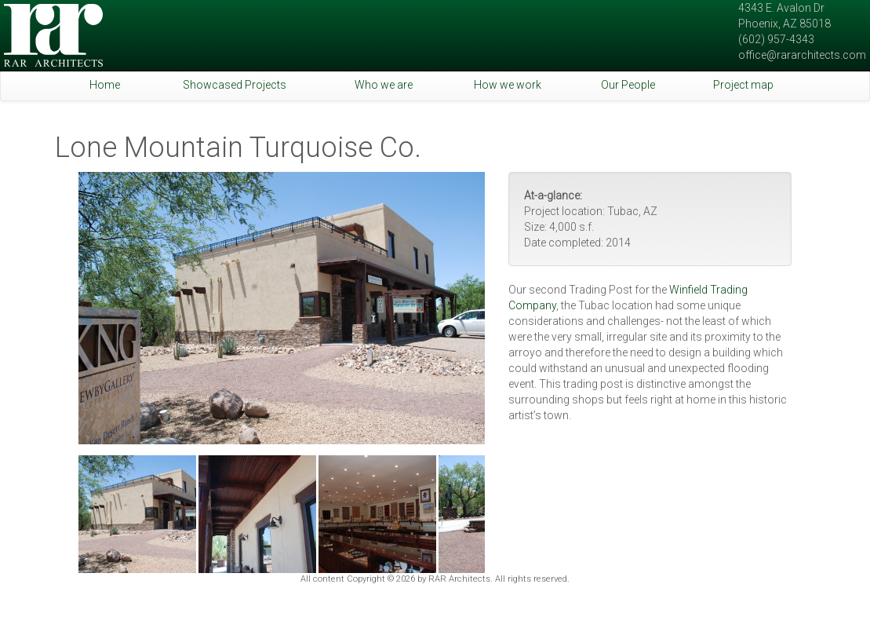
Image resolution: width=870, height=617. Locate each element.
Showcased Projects (234, 84)
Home (104, 84)
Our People (628, 84)
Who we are (384, 84)
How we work (507, 84)
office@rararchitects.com (802, 55)
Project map (743, 84)
